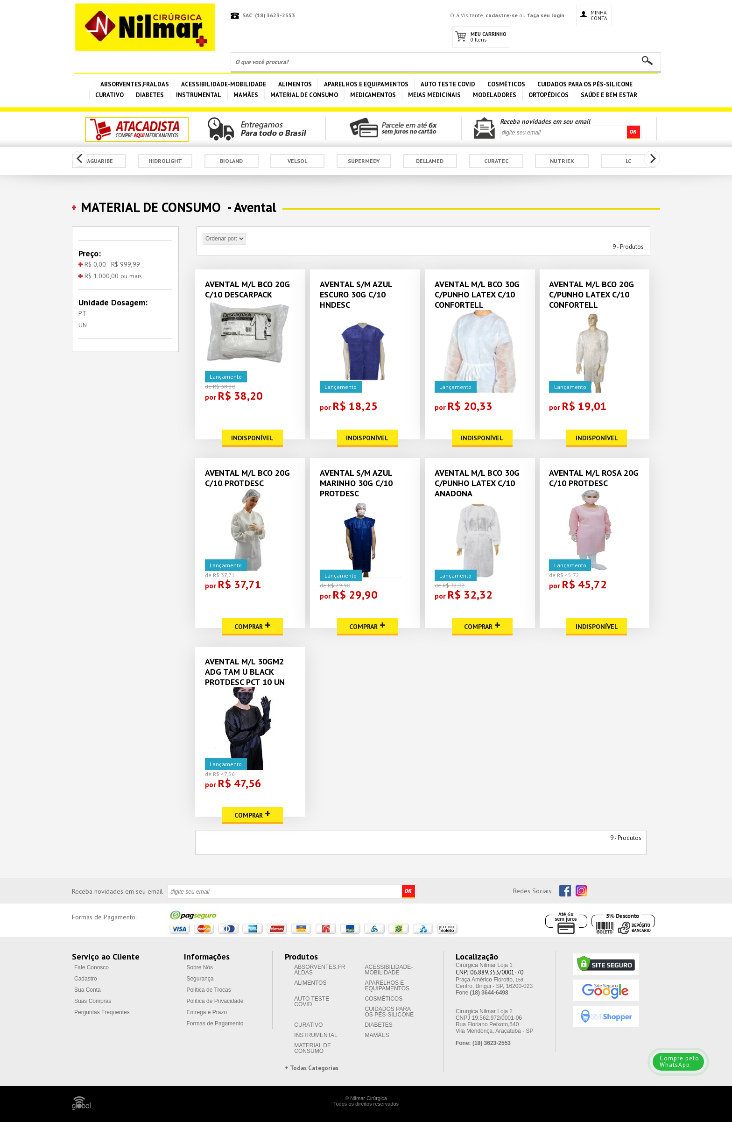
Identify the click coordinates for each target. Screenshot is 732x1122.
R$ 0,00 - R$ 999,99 (109, 264)
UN (82, 325)
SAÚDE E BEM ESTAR (609, 95)
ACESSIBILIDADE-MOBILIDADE (223, 84)
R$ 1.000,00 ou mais (110, 276)
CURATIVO (109, 95)
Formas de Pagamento (214, 1023)
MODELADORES (494, 95)
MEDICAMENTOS (373, 95)
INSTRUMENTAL (198, 95)
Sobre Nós (199, 967)
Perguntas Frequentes (102, 1012)
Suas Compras (92, 1001)
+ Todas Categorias (311, 1068)
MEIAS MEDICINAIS (434, 95)
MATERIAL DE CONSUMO (304, 95)
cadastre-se (502, 15)
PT (82, 313)
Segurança (199, 978)
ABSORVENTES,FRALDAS (134, 84)
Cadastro (85, 978)
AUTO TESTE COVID (448, 84)
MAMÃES (245, 95)
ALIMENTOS (295, 84)
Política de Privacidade (214, 1001)
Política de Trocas (208, 990)
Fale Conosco (91, 967)
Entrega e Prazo (206, 1012)
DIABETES (150, 95)
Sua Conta (87, 990)
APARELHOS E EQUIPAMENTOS (366, 84)
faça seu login (545, 15)
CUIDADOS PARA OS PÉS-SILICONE (585, 84)
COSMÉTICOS (506, 84)
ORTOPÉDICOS (548, 95)
